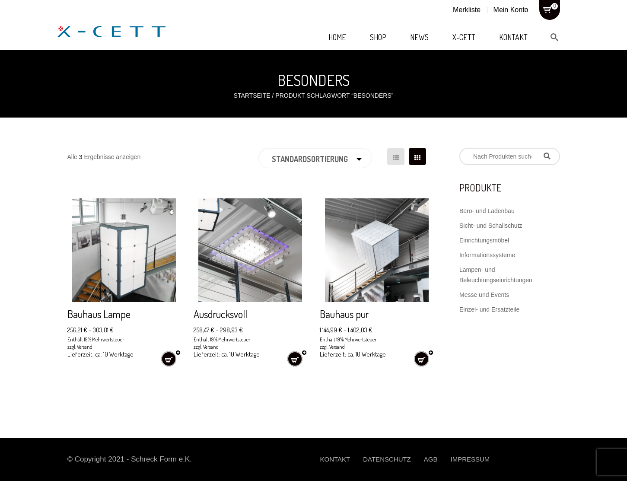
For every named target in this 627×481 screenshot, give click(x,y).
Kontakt (513, 37)
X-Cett (463, 37)
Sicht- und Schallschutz (490, 225)
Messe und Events (484, 294)
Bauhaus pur (344, 314)
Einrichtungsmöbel (484, 240)
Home (337, 37)
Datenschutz (387, 459)
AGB (431, 459)
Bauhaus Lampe (98, 314)
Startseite (252, 95)
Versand (84, 347)
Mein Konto (510, 9)
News (419, 37)
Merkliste (467, 9)
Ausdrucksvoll (220, 314)
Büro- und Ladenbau (487, 210)
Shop (378, 37)
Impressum (470, 459)
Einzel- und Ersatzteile (489, 309)
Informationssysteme (487, 255)
